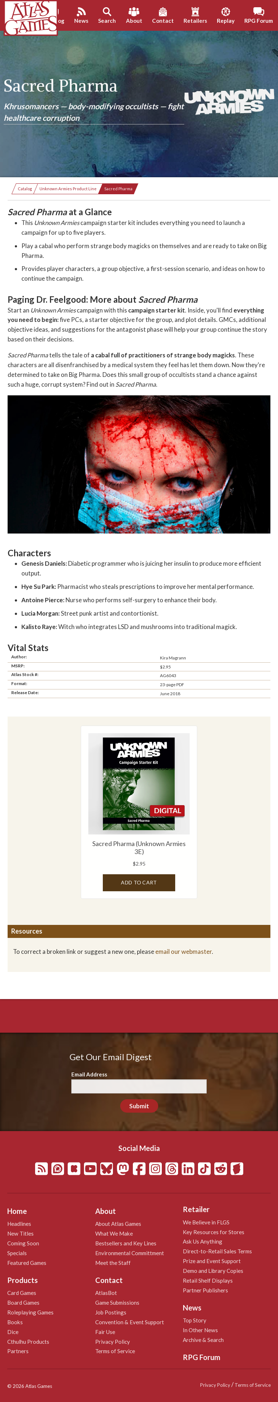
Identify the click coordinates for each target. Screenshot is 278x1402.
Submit (139, 1106)
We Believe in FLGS (206, 1222)
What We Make (114, 1233)
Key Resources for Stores (213, 1232)
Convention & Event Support (129, 1322)
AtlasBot (106, 1293)
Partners (18, 1351)
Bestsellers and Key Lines (125, 1243)
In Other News (200, 1330)
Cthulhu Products (28, 1341)
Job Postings (110, 1312)
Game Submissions (117, 1302)
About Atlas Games (118, 1223)
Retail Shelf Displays (208, 1280)
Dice (12, 1332)
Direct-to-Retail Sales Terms (217, 1251)
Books (15, 1322)
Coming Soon (23, 1243)
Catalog (25, 188)
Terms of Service (115, 1351)
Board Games (23, 1302)
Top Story (194, 1320)
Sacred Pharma (118, 188)
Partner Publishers (205, 1290)
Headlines (19, 1223)
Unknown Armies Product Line (68, 188)
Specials (17, 1253)
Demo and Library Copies (213, 1270)
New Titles (20, 1233)
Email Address (89, 1074)
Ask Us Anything (202, 1241)
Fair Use (105, 1332)
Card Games (21, 1293)
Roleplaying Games (30, 1312)
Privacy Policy (112, 1341)
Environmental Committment (129, 1253)
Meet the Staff (113, 1262)
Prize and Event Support (212, 1261)
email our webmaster (183, 951)
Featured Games (26, 1262)
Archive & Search (203, 1340)
